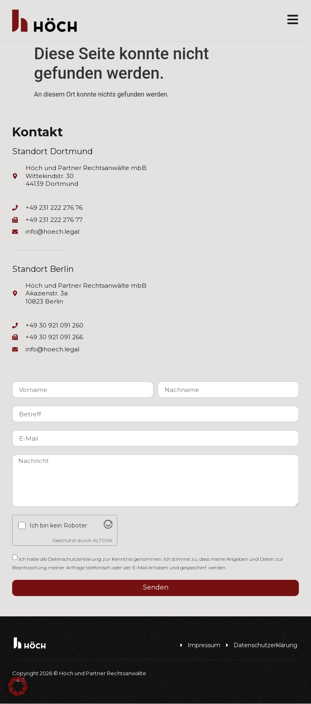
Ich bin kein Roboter (58, 526)
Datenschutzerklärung (74, 559)
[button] (18, 686)
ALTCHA (103, 541)
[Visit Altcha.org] (108, 527)
